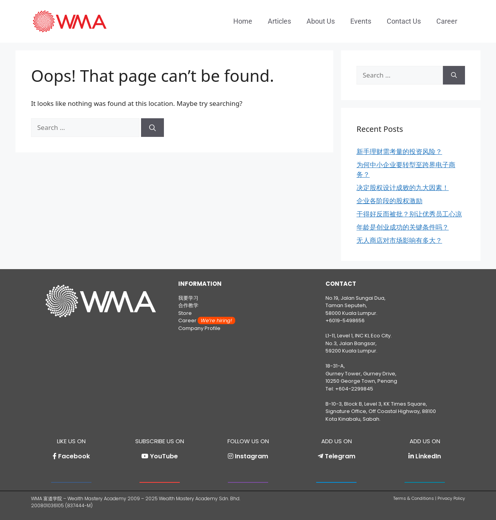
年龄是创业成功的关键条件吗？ (402, 227)
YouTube (164, 456)
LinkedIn (428, 456)
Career (446, 21)
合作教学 (188, 305)
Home (242, 21)
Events (360, 21)
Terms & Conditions (413, 498)
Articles (279, 21)
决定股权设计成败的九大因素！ (402, 187)
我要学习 (188, 298)
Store (185, 313)
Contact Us (404, 21)
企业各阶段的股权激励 (389, 200)
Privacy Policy (451, 498)
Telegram (340, 456)
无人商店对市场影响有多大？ (399, 240)
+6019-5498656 (345, 320)
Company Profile (199, 328)
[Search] (152, 127)
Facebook (74, 456)
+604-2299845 (354, 388)
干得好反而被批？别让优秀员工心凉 (409, 213)
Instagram (251, 456)
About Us (321, 21)
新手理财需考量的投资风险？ (399, 151)
